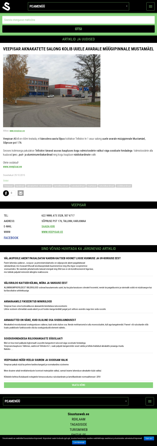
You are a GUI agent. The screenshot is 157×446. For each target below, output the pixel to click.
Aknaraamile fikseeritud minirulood (28, 301)
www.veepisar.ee (17, 131)
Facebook (11, 238)
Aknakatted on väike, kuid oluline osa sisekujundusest (40, 320)
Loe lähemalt (79, 442)
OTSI (78, 29)
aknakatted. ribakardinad (39, 186)
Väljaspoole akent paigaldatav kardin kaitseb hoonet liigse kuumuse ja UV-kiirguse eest (62, 258)
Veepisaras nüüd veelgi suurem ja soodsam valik (36, 359)
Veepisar (8, 186)
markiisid (92, 186)
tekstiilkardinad (106, 186)
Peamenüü (78, 6)
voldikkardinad (124, 186)
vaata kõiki (78, 385)
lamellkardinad (61, 186)
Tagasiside (78, 424)
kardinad (20, 186)
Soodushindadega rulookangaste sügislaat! (33, 338)
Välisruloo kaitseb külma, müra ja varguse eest (35, 282)
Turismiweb (79, 430)
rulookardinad (78, 186)
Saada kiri (48, 226)
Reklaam (78, 419)
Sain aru (149, 438)
